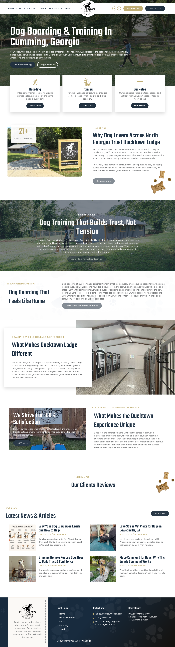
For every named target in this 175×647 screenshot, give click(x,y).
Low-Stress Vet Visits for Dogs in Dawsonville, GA (141, 528)
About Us (12, 8)
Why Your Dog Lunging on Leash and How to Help (59, 528)
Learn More (35, 105)
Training (42, 8)
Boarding (31, 8)
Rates (22, 8)
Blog (67, 8)
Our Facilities (56, 8)
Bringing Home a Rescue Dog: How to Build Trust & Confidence (61, 559)
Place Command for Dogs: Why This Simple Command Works (142, 559)
